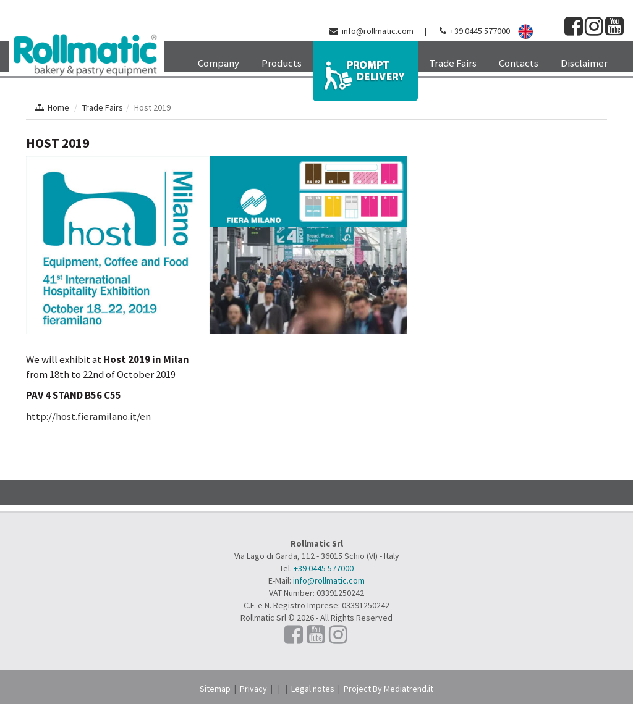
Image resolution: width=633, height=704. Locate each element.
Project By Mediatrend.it (388, 688)
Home (58, 107)
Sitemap (215, 688)
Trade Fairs (102, 107)
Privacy (253, 688)
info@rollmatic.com (378, 30)
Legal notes (312, 688)
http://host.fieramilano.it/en (88, 416)
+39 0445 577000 (480, 30)
